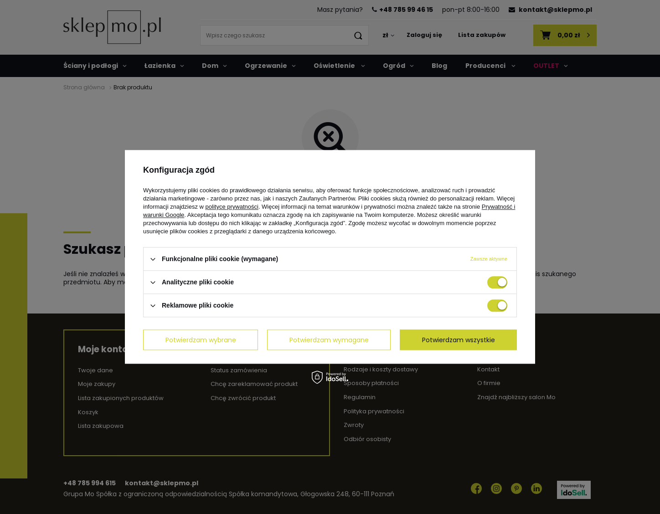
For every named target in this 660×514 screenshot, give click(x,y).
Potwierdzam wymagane (329, 339)
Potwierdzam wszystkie (458, 339)
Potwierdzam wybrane (200, 339)
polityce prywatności (232, 206)
